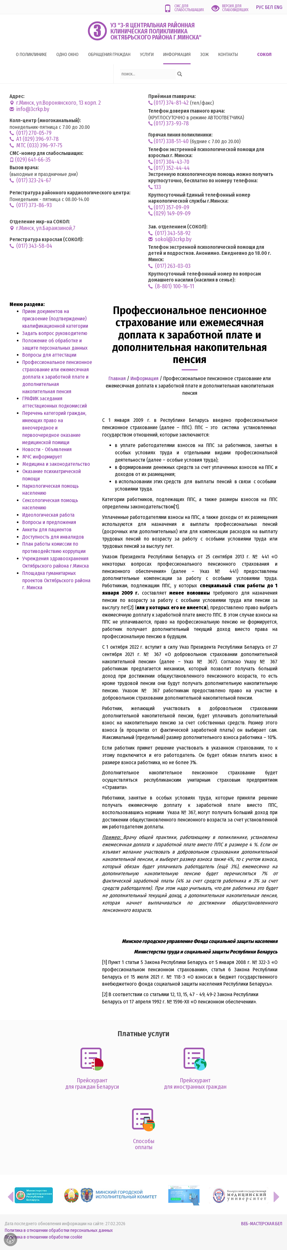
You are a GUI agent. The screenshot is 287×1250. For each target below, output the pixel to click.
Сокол (264, 54)
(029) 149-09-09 (169, 214)
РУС (260, 7)
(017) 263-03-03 (169, 266)
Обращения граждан (109, 54)
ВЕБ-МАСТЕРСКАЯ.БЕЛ (261, 1223)
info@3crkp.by (29, 109)
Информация (177, 54)
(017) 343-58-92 (169, 233)
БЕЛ (269, 7)
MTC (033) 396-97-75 (36, 146)
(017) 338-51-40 (168, 141)
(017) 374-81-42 (168, 103)
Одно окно (67, 54)
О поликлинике (31, 54)
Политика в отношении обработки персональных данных (59, 1230)
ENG (278, 7)
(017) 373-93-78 (168, 124)
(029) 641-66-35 (30, 160)
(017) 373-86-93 (31, 205)
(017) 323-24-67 (30, 181)
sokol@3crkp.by (170, 239)
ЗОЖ (204, 54)
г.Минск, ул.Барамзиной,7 (42, 228)
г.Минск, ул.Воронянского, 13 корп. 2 (55, 103)
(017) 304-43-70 (168, 162)
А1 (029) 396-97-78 (34, 139)
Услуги (147, 54)
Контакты (228, 54)
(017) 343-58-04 (31, 246)
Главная (117, 378)
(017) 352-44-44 (169, 168)
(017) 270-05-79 (31, 133)
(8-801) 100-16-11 (171, 286)
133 (154, 187)
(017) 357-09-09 (168, 208)
